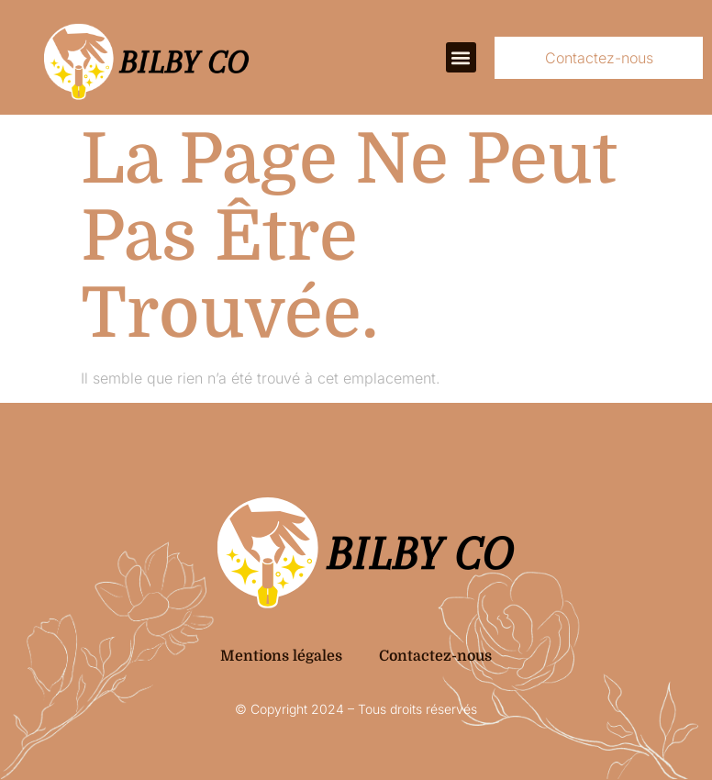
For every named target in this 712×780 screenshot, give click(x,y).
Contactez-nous (435, 656)
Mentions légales (281, 656)
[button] (461, 57)
